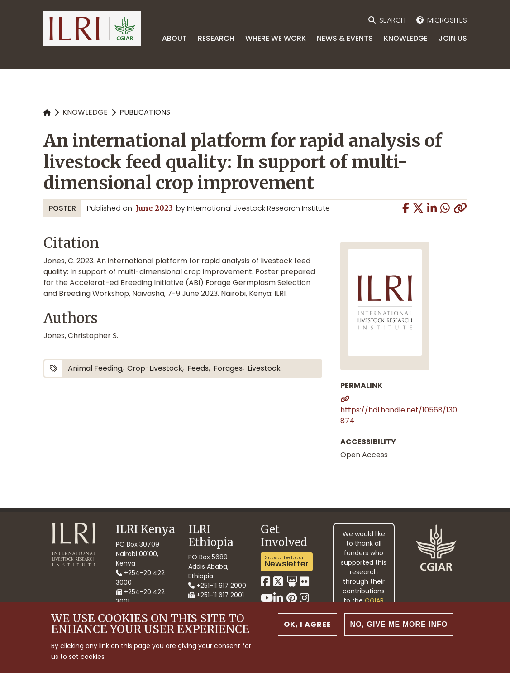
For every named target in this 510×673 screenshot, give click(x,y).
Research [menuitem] (216, 38)
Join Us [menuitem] (453, 38)
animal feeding (95, 368)
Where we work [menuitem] (275, 38)
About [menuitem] (174, 38)
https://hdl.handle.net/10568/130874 (398, 415)
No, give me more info (399, 625)
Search (392, 20)
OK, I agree (307, 625)
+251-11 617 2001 (216, 595)
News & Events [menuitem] (345, 38)
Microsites (447, 20)
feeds (198, 368)
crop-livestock (154, 368)
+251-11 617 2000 (217, 585)
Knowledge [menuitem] (406, 38)
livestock (264, 368)
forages (228, 368)
